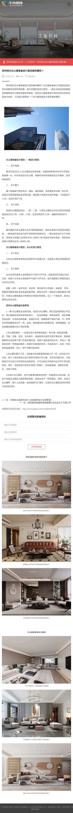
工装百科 (30, 62)
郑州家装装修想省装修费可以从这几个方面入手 (49, 403)
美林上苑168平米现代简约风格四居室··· (36, 511)
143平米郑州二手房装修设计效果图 (37, 686)
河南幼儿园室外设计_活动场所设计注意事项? (30, 400)
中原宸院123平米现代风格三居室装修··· (36, 739)
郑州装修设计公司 (15, 62)
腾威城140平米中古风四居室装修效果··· (36, 564)
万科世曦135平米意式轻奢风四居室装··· (36, 618)
